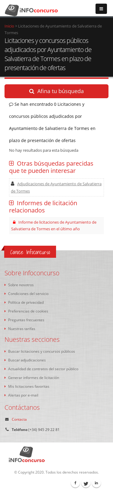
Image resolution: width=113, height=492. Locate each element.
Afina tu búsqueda (56, 91)
